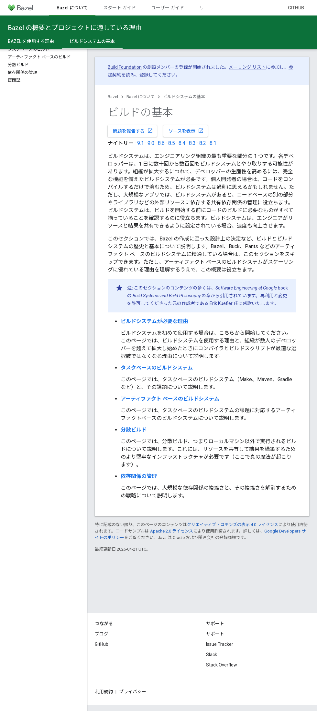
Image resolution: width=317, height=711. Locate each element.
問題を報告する (133, 131)
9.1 (140, 143)
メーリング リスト (247, 67)
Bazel (113, 96)
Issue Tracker (219, 644)
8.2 (202, 143)
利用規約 (104, 691)
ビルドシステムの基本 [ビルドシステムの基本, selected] (92, 41)
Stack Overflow (221, 664)
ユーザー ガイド (167, 7)
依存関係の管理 (139, 476)
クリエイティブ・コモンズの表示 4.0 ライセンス (232, 524)
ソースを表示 (186, 131)
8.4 (182, 143)
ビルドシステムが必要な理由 (154, 321)
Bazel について (140, 96)
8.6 (161, 143)
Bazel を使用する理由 (31, 41)
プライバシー (132, 691)
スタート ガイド (119, 7)
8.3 (192, 143)
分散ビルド (134, 430)
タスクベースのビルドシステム (157, 368)
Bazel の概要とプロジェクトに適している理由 (75, 28)
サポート (215, 633)
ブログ (101, 633)
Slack (211, 654)
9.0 (151, 143)
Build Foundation (125, 67)
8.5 (171, 143)
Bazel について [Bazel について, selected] (72, 7)
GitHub (296, 7)
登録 (143, 74)
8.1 (213, 143)
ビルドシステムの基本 (184, 96)
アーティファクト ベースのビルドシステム (170, 399)
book (251, 287)
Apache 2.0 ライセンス (171, 531)
